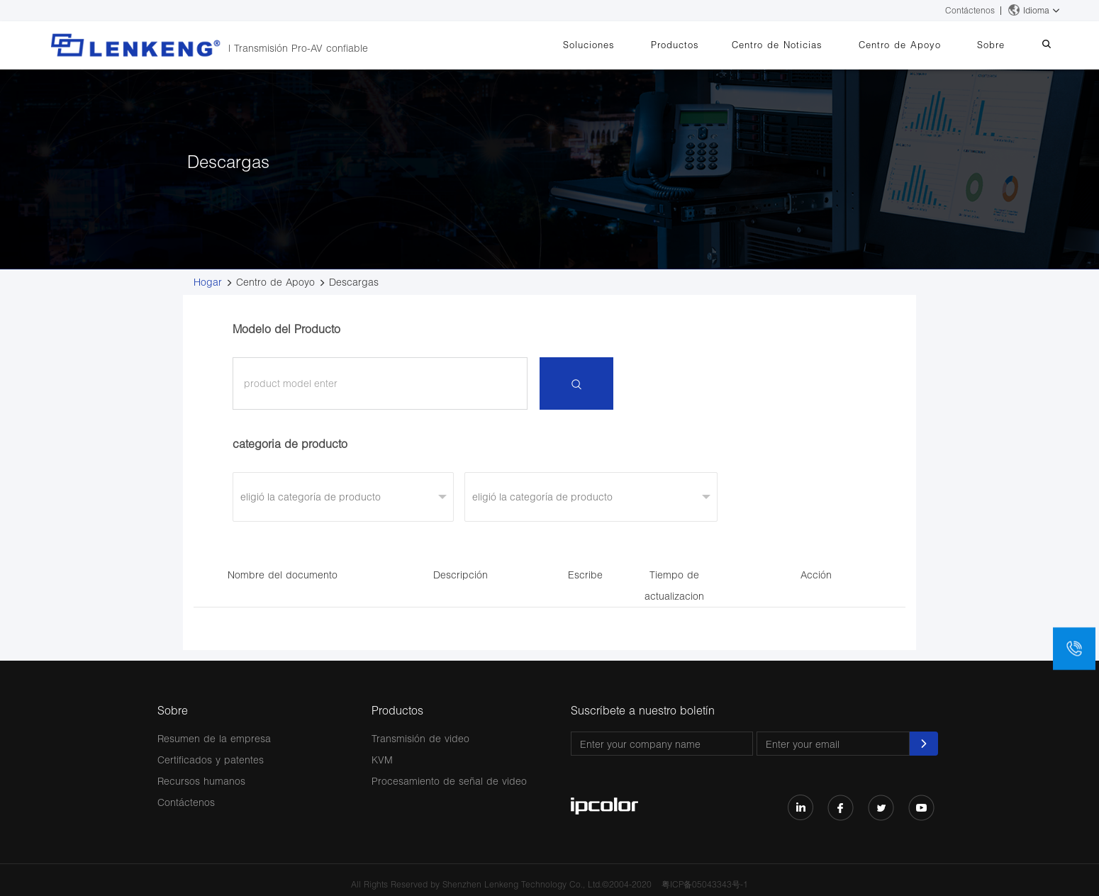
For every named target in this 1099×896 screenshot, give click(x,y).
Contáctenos (970, 10)
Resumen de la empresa (214, 738)
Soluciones (628, 44)
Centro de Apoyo (917, 44)
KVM (382, 760)
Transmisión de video (420, 738)
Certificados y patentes (210, 760)
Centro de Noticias (802, 44)
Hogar (208, 282)
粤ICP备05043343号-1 (705, 884)
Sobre (1001, 44)
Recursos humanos (201, 781)
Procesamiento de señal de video (449, 781)
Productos (707, 44)
